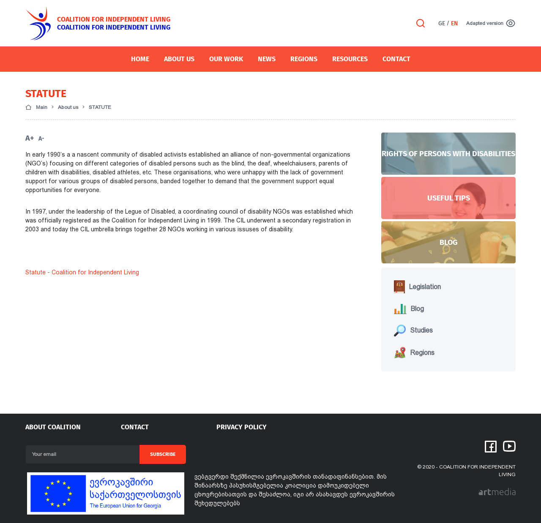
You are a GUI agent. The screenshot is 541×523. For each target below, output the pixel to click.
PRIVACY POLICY (241, 427)
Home (140, 59)
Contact (396, 59)
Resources (350, 59)
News (267, 59)
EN (454, 23)
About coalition (53, 427)
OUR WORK (226, 59)
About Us (179, 59)
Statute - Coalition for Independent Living (82, 272)
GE (441, 23)
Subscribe (162, 454)
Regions (303, 59)
